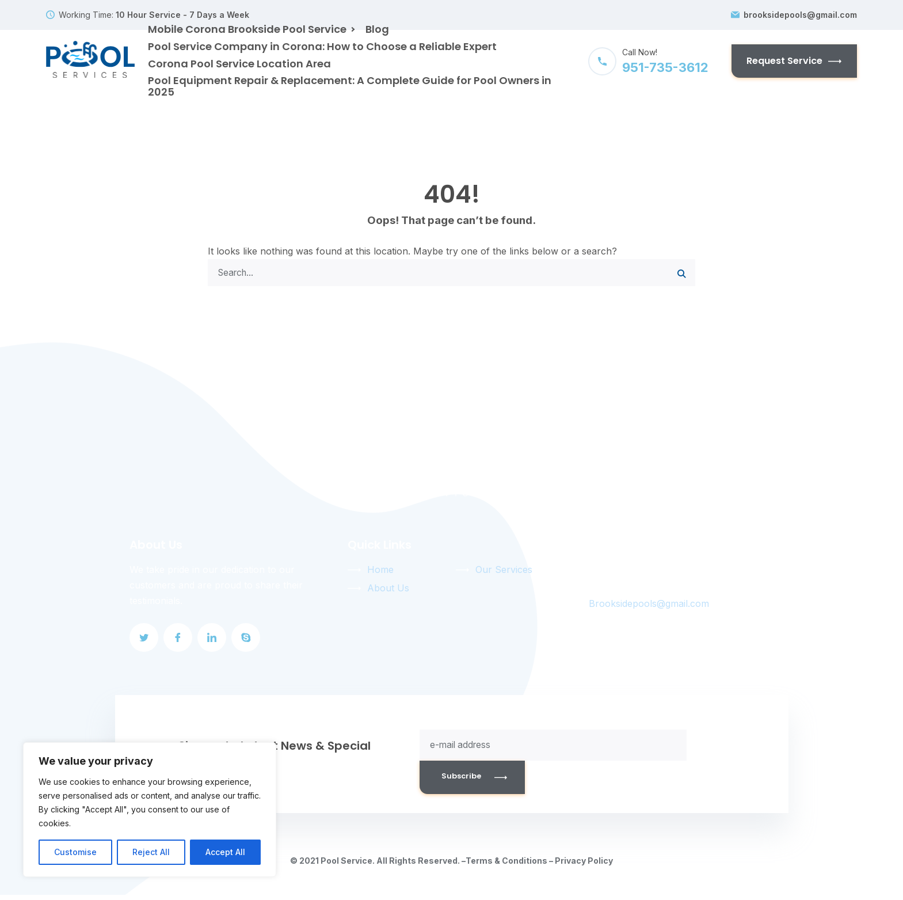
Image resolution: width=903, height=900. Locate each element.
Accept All (225, 852)
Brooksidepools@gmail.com (649, 606)
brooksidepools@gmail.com (800, 15)
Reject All (151, 852)
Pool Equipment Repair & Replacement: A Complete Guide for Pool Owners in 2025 (349, 86)
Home (380, 572)
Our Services (503, 572)
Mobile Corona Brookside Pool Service (247, 29)
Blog (377, 29)
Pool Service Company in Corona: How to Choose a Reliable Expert (322, 46)
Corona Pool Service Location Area (239, 63)
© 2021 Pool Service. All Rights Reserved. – (378, 866)
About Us (388, 591)
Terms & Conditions (506, 866)
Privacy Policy (584, 866)
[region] (149, 809)
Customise (75, 852)
